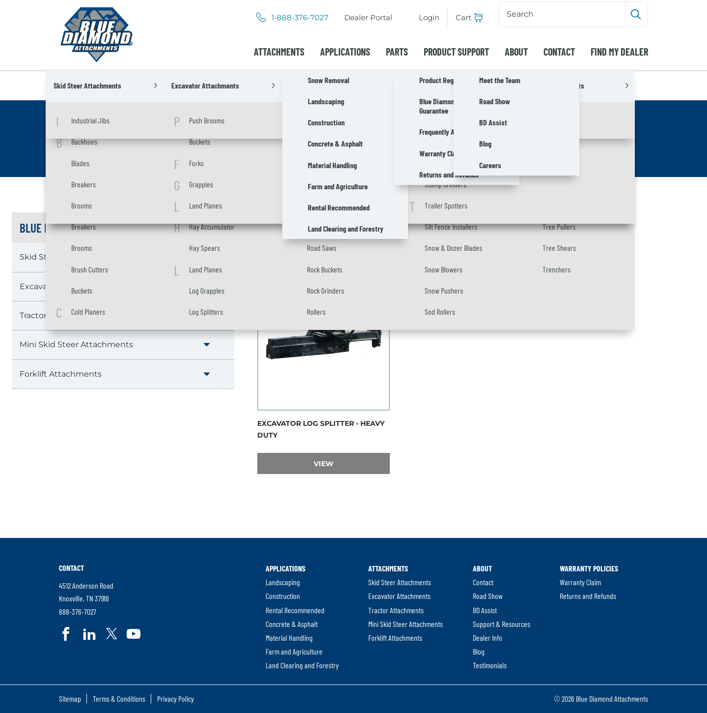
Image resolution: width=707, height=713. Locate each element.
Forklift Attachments (61, 374)
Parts (397, 52)
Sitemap (70, 698)
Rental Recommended (295, 610)
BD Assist (485, 610)
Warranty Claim (580, 582)
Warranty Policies (589, 568)
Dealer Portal (368, 17)
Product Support (456, 52)
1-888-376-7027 (300, 17)
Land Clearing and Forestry (302, 665)
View (352, 463)
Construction (283, 595)
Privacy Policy (175, 698)
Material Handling (289, 637)
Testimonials (490, 665)
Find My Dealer (619, 52)
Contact (559, 52)
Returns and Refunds (588, 595)
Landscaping (283, 582)
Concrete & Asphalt (292, 623)
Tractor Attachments (60, 315)
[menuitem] (368, 17)
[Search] (563, 14)
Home (71, 85)
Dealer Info (487, 637)
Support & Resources (501, 623)
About (516, 52)
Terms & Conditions (119, 698)
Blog (479, 651)
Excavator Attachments (195, 85)
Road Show (488, 595)
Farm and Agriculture (294, 651)
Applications (345, 52)
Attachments (279, 52)
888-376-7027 (77, 611)
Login (429, 17)
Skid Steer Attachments (67, 257)
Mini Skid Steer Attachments (76, 344)
